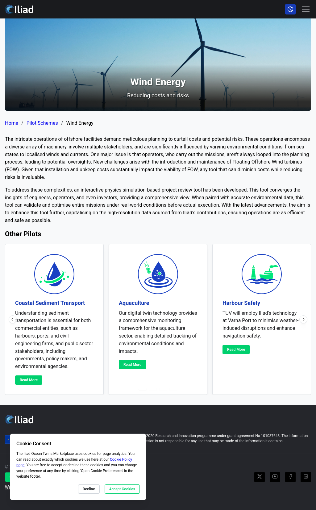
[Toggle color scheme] (290, 9)
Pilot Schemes (42, 123)
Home (11, 123)
